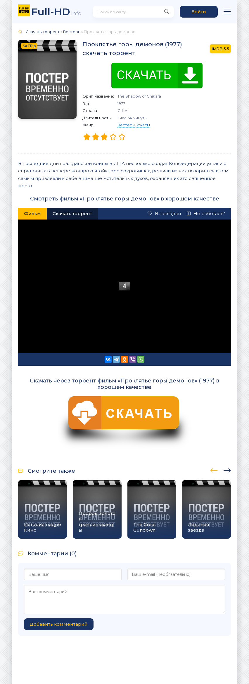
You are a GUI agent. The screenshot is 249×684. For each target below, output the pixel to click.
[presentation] (214, 469)
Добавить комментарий (59, 624)
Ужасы (143, 124)
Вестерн (126, 124)
